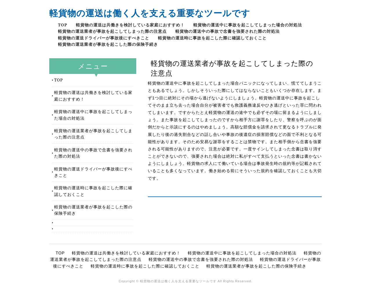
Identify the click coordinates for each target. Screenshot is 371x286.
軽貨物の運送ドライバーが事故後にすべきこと (103, 38)
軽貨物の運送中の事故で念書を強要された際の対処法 (227, 31)
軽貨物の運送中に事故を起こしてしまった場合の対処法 (247, 25)
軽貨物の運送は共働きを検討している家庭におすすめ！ (130, 25)
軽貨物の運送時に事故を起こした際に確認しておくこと (212, 38)
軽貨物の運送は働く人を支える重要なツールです (149, 13)
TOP (62, 25)
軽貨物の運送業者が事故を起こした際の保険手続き (108, 44)
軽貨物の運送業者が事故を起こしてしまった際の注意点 (112, 31)
